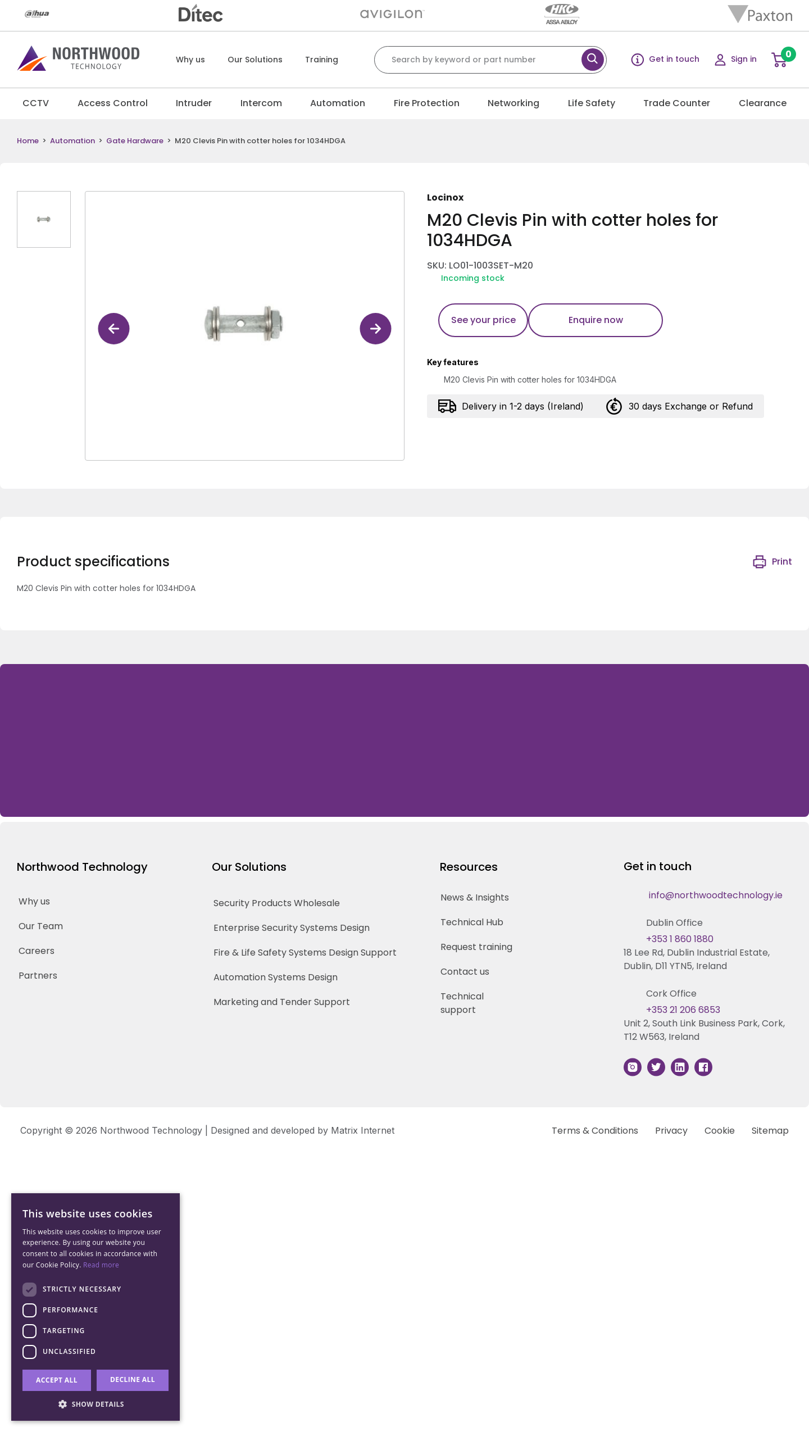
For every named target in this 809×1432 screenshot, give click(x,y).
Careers (36, 950)
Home (28, 141)
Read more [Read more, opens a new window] (101, 1265)
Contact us (464, 971)
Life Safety (591, 103)
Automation (337, 103)
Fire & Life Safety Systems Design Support (305, 952)
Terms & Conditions (595, 1130)
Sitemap (770, 1130)
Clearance (763, 103)
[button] (95, 1404)
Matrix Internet (362, 1130)
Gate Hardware (134, 141)
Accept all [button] (57, 1380)
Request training (476, 946)
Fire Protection (427, 103)
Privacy (671, 1130)
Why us (190, 59)
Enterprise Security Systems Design (291, 927)
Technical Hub (471, 922)
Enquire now (596, 319)
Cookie (720, 1130)
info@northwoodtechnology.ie (716, 895)
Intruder (194, 103)
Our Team (41, 926)
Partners (38, 975)
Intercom (261, 103)
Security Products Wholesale (276, 903)
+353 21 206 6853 (683, 1009)
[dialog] (95, 1307)
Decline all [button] (132, 1379)
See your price (483, 319)
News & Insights (474, 897)
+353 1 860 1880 (679, 939)
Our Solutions (255, 59)
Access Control (113, 103)
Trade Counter (676, 103)
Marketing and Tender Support (281, 1001)
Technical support (462, 1003)
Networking (513, 103)
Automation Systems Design (275, 977)
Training (321, 59)
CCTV (35, 103)
